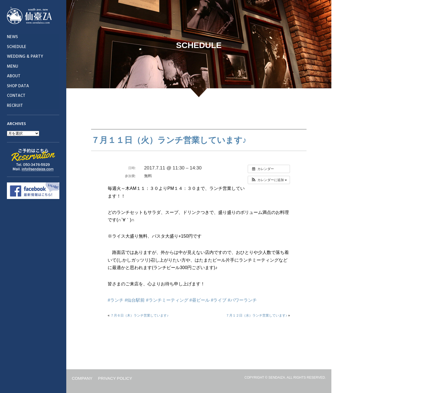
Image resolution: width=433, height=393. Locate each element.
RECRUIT (15, 105)
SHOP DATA (18, 86)
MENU (12, 66)
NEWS (12, 37)
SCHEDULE (16, 47)
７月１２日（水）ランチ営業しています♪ (256, 315)
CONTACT (16, 95)
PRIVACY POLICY (115, 378)
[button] (269, 180)
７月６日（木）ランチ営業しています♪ (139, 315)
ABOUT (13, 76)
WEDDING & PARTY (25, 56)
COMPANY (82, 378)
